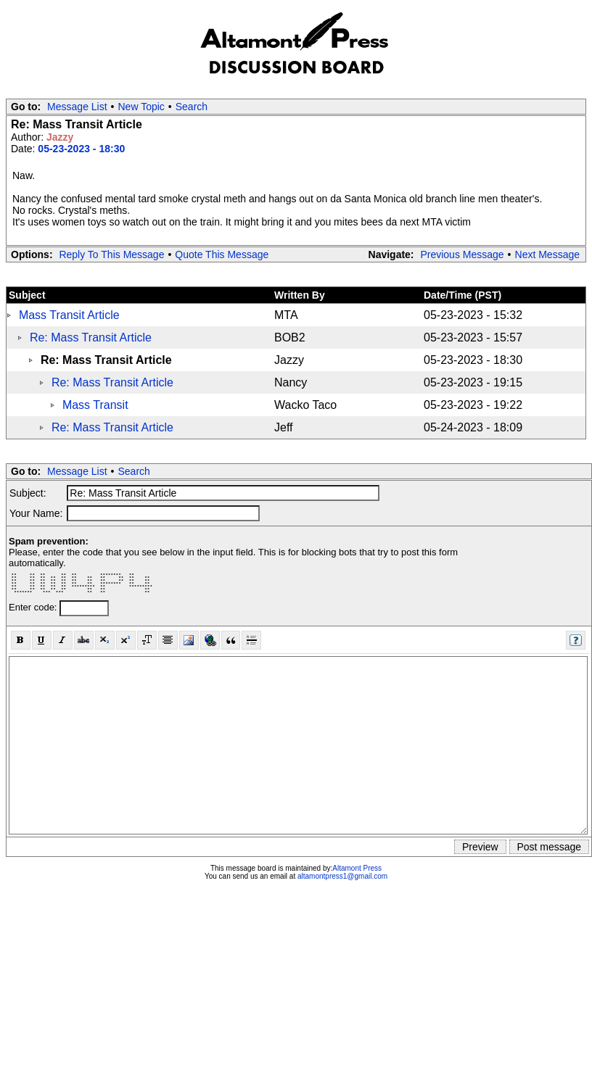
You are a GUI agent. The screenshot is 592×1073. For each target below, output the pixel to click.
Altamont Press (357, 868)
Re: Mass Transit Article (91, 337)
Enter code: (34, 607)
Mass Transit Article (69, 315)
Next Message (547, 254)
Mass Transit (95, 405)
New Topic (141, 106)
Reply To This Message (111, 254)
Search (191, 106)
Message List (77, 106)
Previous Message (461, 254)
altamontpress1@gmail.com (342, 876)
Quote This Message (221, 254)
